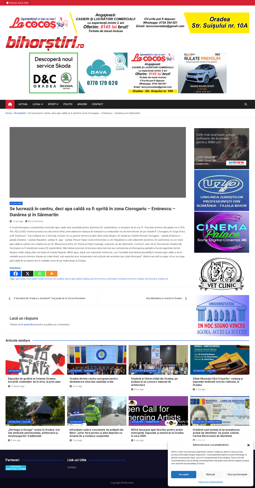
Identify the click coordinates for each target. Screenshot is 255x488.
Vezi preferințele (237, 474)
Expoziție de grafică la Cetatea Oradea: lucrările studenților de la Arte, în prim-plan (34, 380)
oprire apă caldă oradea (77, 278)
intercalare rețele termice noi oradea (45, 278)
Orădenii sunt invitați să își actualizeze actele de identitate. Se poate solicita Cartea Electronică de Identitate (216, 433)
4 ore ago (137, 389)
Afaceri (82, 104)
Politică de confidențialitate (210, 482)
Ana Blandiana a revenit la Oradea (164, 298)
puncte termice (98, 278)
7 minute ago (16, 386)
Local (36, 104)
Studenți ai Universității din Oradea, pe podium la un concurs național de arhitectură (154, 381)
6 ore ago (137, 440)
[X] (27, 273)
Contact (97, 104)
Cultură (211, 371)
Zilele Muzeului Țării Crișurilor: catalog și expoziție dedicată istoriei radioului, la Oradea (218, 381)
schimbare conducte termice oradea (125, 278)
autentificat (30, 324)
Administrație (152, 422)
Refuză (210, 474)
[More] (51, 273)
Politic (68, 104)
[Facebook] (15, 273)
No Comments (35, 221)
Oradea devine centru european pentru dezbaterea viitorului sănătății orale (94, 380)
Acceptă (183, 474)
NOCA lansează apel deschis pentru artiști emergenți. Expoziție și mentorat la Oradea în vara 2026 (157, 433)
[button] (248, 445)
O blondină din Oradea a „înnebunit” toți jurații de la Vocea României (49, 298)
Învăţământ (89, 371)
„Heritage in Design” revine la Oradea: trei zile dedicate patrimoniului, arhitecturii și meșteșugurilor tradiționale (34, 433)
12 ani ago (16, 221)
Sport (52, 104)
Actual (23, 104)
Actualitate (16, 203)
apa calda (21, 278)
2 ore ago (76, 386)
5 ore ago (199, 389)
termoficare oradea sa (156, 278)
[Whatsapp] (39, 273)
